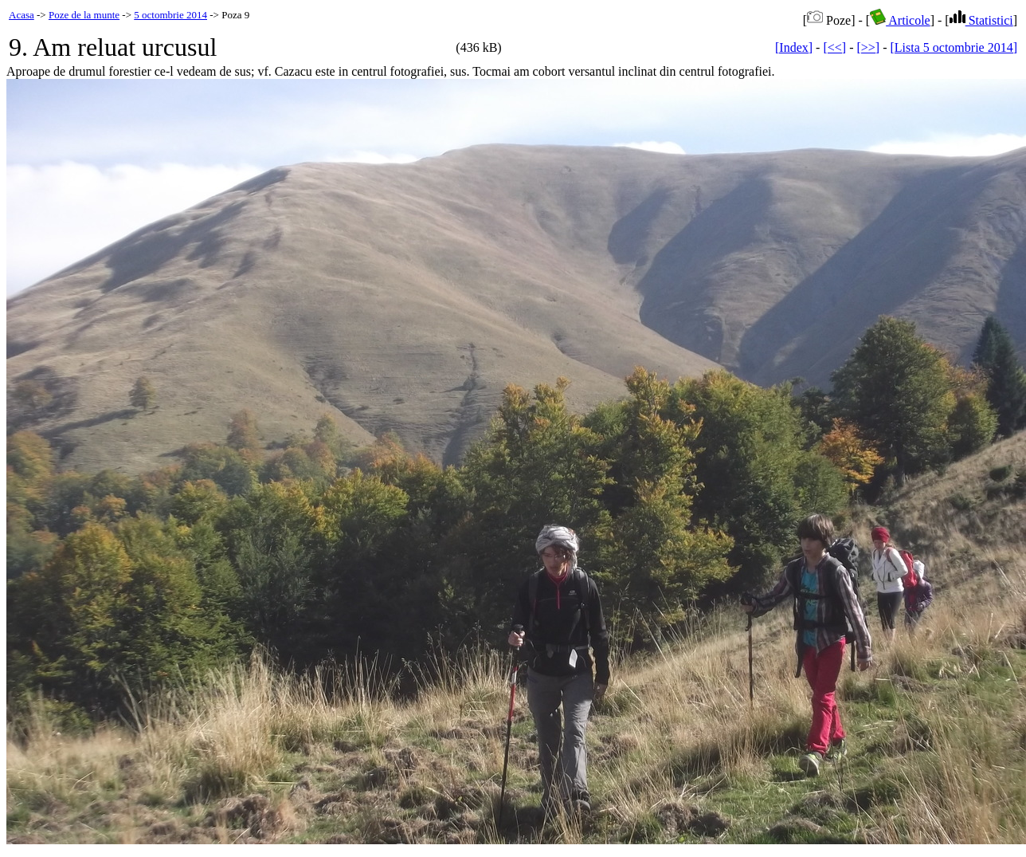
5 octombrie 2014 (170, 15)
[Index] (794, 47)
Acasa (21, 15)
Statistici (981, 20)
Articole (900, 20)
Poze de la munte (84, 15)
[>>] (867, 47)
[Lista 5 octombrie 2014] (953, 47)
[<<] (834, 47)
